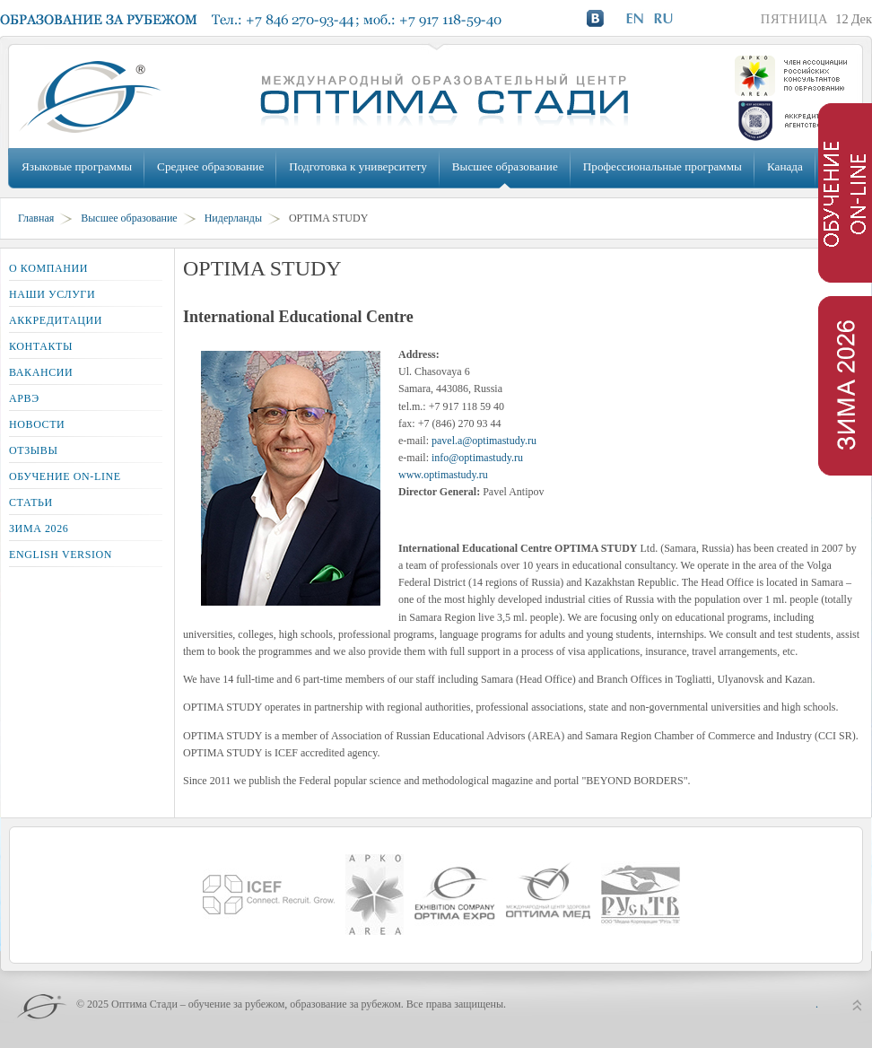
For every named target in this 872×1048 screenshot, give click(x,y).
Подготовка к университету (357, 166)
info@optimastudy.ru (477, 457)
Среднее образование (210, 166)
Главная (36, 218)
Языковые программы (77, 166)
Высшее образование (505, 166)
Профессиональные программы (662, 166)
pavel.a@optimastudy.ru (484, 440)
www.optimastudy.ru (443, 474)
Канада (785, 166)
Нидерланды (233, 218)
